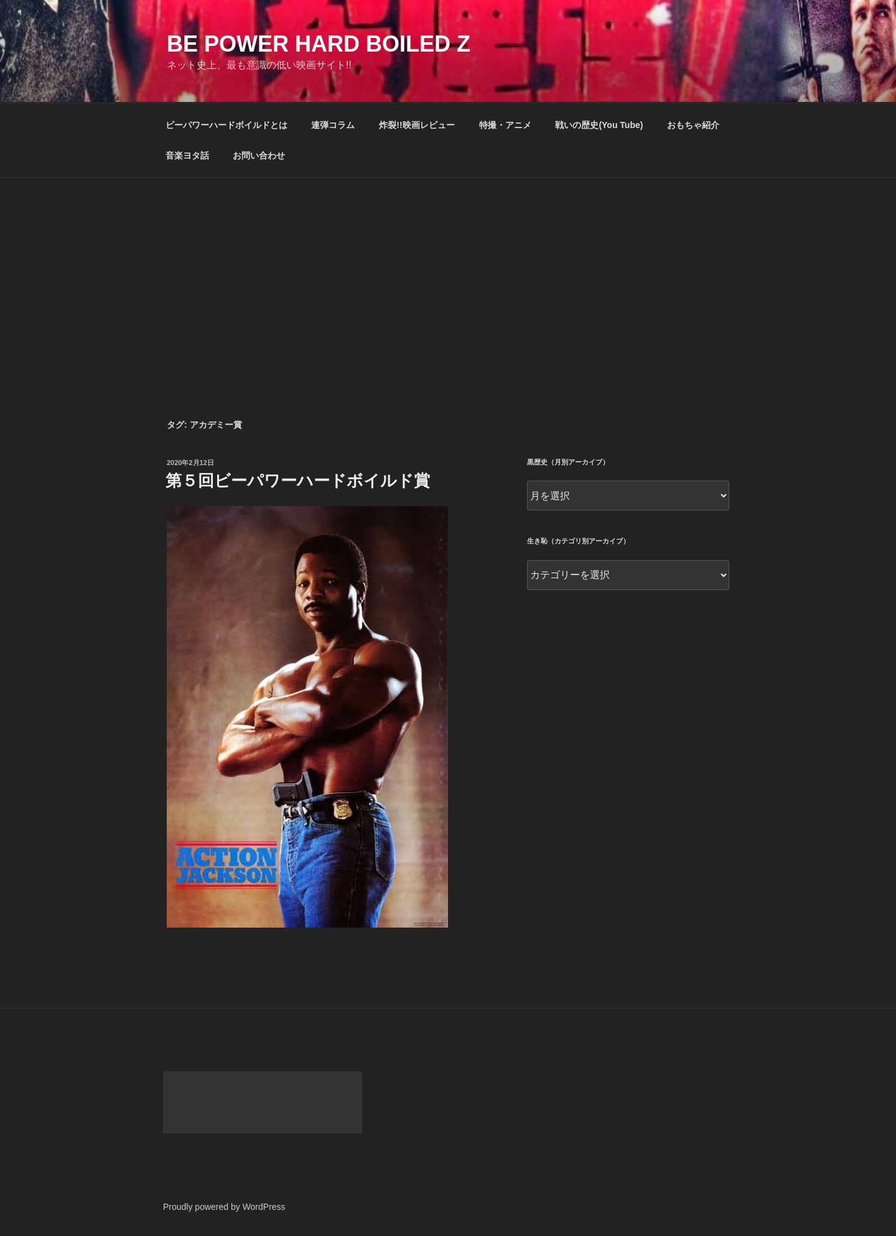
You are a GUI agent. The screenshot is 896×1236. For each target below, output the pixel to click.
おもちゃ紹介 (693, 125)
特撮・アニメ (505, 125)
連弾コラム (333, 125)
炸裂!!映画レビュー (416, 125)
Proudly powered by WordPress (224, 1207)
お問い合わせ (259, 155)
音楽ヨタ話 (187, 155)
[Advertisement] (448, 271)
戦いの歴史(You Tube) (599, 125)
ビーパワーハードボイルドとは (226, 125)
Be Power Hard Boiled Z (318, 44)
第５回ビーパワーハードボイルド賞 (298, 480)
